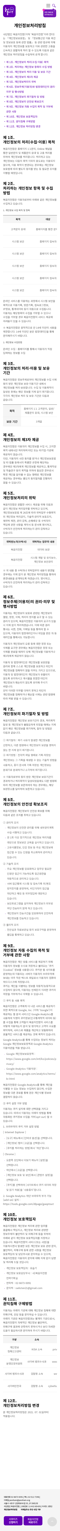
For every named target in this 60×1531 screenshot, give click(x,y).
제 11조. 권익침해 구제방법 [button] (20, 121)
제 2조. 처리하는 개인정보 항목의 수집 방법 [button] (29, 67)
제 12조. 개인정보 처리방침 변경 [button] (23, 126)
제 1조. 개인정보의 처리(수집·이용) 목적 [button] (27, 62)
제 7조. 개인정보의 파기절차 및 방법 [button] (25, 96)
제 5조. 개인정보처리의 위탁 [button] (21, 81)
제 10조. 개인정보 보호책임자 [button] (21, 116)
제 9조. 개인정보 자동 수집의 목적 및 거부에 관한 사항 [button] (29, 109)
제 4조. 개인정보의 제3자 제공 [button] (22, 77)
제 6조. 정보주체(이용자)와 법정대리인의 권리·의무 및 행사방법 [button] (30, 89)
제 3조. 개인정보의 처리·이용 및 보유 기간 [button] (28, 72)
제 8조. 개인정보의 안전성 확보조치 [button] (25, 101)
